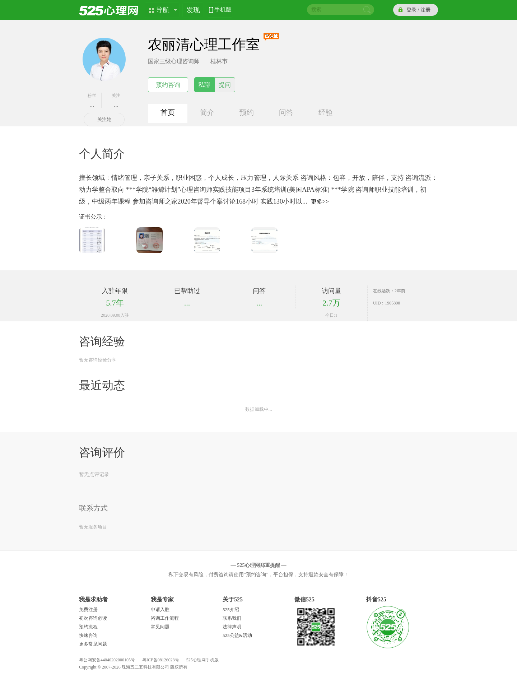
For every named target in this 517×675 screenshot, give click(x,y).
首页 (167, 112)
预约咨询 (168, 85)
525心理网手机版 (202, 659)
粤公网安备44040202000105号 (107, 659)
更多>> (320, 202)
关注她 (104, 119)
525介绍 (231, 609)
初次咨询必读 (93, 618)
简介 (207, 112)
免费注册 (88, 609)
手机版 (223, 10)
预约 (246, 112)
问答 (286, 112)
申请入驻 (160, 609)
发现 (193, 10)
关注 (116, 100)
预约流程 (88, 626)
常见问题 (160, 626)
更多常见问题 (93, 644)
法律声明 (232, 626)
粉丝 (92, 100)
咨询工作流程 (165, 618)
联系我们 (232, 618)
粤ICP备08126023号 (160, 659)
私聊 (204, 85)
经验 (325, 112)
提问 (225, 85)
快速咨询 (88, 635)
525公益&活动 (237, 635)
